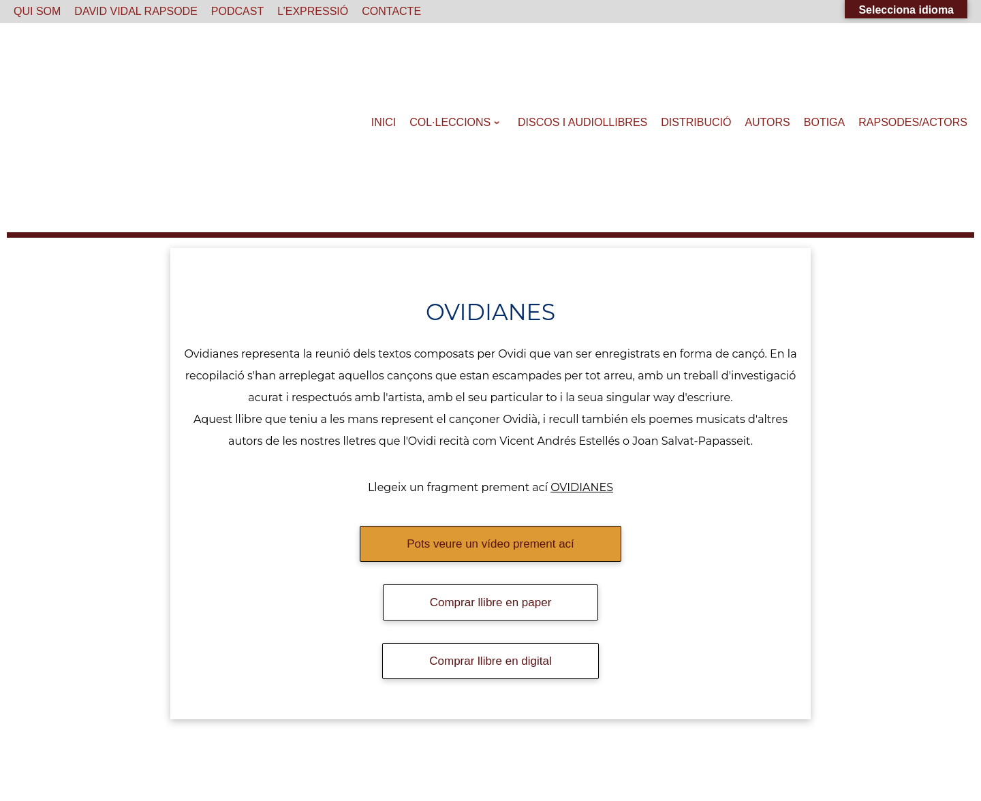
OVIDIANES (581, 487)
